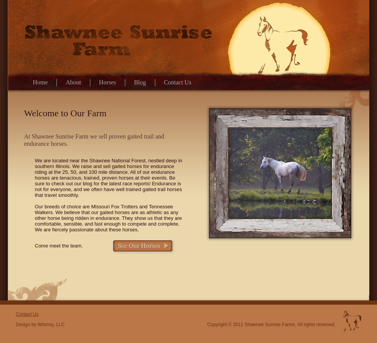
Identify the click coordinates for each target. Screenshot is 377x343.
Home (40, 82)
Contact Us (177, 82)
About (73, 82)
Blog (140, 82)
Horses (107, 82)
